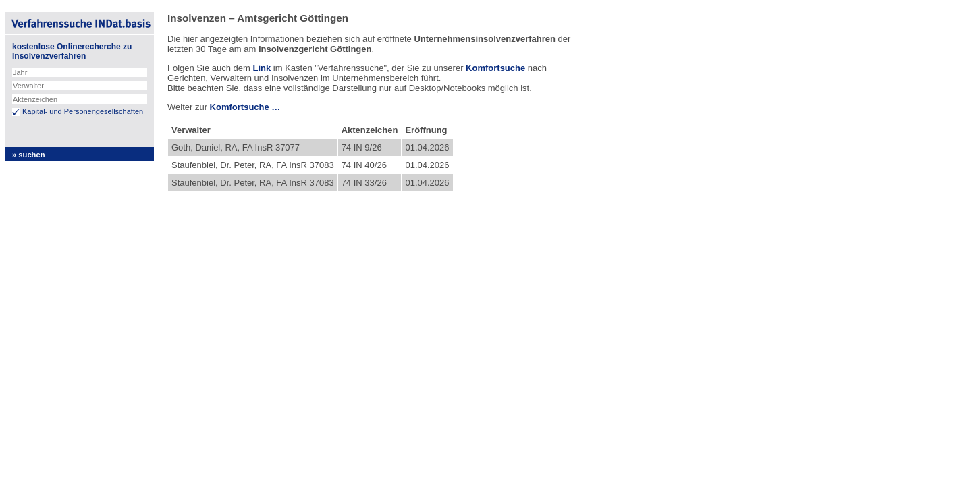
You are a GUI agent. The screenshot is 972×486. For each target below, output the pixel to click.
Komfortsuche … (245, 107)
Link (261, 68)
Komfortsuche (495, 68)
